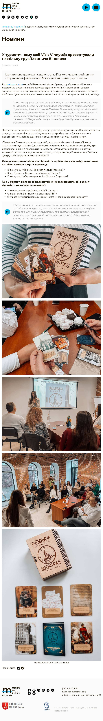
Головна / (7, 26)
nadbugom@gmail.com (74, 691)
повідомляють (14, 84)
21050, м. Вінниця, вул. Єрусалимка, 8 (81, 695)
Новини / (19, 26)
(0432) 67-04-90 (70, 688)
